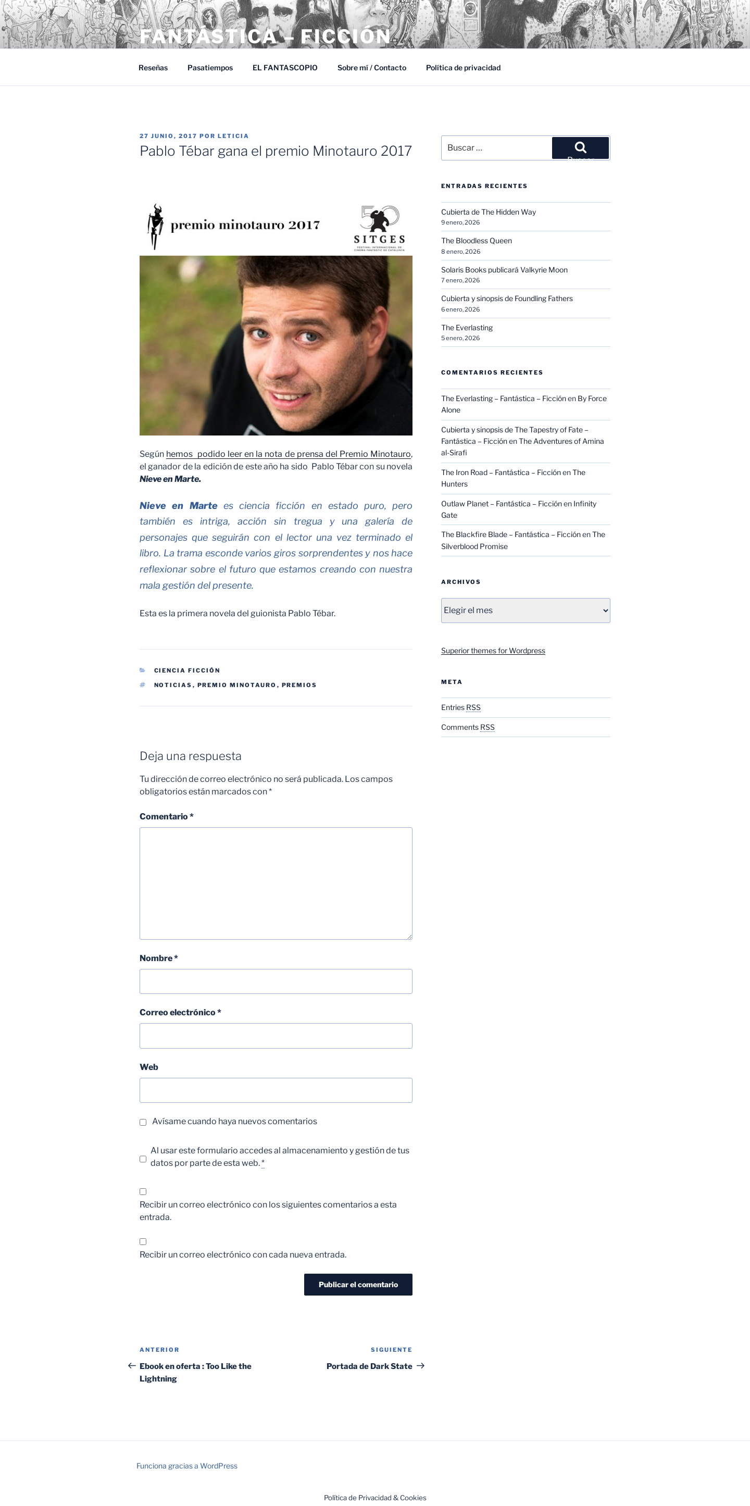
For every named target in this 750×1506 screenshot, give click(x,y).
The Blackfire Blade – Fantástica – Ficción (511, 534)
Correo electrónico (180, 1012)
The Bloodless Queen (476, 240)
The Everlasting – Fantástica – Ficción (503, 398)
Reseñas (153, 67)
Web (149, 1067)
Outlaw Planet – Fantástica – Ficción (501, 503)
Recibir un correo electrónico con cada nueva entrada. (243, 1255)
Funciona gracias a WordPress (187, 1465)
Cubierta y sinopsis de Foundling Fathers (507, 298)
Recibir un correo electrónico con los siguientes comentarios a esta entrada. (268, 1211)
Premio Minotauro (237, 685)
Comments (468, 727)
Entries (461, 707)
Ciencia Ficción (187, 670)
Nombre (159, 958)
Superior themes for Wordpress (493, 650)
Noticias (173, 685)
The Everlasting (467, 327)
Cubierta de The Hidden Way (488, 211)
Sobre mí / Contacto (372, 67)
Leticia (233, 136)
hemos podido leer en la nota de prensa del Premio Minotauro (288, 454)
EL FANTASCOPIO (285, 67)
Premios (300, 685)
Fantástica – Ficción (266, 36)
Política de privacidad (463, 67)
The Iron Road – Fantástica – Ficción (501, 472)
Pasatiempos (210, 67)
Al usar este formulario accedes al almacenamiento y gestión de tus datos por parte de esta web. (280, 1157)
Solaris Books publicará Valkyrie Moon (504, 269)
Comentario (167, 817)
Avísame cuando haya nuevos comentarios (234, 1121)
